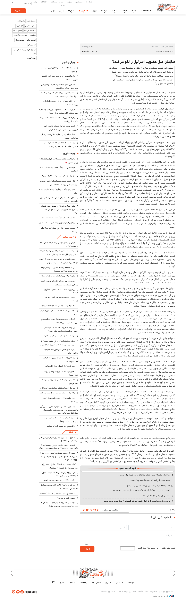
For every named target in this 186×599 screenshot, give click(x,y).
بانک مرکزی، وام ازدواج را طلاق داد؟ (156, 495)
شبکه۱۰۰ (89, 1)
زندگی (61, 10)
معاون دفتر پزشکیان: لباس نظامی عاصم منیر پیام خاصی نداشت (59, 199)
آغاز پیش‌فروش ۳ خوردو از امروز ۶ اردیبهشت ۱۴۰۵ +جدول (60, 381)
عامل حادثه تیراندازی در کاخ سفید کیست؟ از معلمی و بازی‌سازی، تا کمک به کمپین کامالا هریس (59, 343)
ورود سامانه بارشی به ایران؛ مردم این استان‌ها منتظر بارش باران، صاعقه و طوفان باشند (59, 252)
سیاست (104, 10)
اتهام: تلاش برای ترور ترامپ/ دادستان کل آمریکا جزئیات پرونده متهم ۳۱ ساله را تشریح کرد (58, 261)
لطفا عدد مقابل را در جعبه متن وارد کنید (156, 548)
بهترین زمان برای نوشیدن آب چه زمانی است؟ (58, 275)
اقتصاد (114, 10)
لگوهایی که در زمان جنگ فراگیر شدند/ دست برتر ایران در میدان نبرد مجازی (141, 490)
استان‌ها (71, 10)
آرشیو (35, 1)
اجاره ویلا (19, 25)
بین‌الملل (153, 46)
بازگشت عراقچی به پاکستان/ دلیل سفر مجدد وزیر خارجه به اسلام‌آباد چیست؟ (59, 269)
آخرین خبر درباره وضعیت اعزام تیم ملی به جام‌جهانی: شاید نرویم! (60, 419)
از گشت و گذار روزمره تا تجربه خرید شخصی (59, 480)
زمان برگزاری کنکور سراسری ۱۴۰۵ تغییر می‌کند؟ (57, 392)
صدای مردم (62, 3)
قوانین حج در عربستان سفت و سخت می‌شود (58, 305)
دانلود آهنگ (17, 30)
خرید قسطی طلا (30, 30)
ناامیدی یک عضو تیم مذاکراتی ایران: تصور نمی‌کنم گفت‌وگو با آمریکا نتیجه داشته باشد (137, 501)
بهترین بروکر (19, 40)
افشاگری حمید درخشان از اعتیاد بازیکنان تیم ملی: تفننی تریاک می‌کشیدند (59, 86)
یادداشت (53, 1)
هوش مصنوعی (30, 25)
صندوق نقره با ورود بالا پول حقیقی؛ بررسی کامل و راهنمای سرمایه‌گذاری (58, 439)
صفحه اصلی (169, 46)
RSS (53, 582)
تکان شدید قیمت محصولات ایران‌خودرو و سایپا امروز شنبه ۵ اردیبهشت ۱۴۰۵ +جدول (59, 182)
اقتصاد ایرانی (31, 40)
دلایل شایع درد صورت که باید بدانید (61, 426)
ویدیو (53, 10)
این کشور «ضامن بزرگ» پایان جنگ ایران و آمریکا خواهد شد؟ (60, 103)
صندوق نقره (31, 21)
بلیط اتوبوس (31, 58)
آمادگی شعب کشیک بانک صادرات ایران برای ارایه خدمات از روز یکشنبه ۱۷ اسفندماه (60, 466)
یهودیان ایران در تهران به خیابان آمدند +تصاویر (57, 222)
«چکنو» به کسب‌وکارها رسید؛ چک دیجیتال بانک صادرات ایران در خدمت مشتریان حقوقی (58, 504)
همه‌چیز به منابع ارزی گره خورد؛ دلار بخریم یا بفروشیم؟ (149, 480)
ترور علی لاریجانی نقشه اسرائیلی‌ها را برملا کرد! (57, 388)
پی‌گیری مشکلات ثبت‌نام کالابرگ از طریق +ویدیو (61, 291)
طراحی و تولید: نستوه (163, 596)
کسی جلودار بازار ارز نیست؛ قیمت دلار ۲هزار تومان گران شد (60, 400)
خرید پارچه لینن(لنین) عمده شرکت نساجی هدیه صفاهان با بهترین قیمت (60, 474)
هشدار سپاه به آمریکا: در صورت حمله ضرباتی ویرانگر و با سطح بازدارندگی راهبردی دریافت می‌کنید (59, 209)
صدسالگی (79, 1)
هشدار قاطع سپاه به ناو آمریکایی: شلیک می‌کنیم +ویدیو (148, 485)
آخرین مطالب (68, 237)
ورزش (94, 10)
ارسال (87, 549)
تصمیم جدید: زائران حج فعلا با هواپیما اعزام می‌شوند (59, 229)
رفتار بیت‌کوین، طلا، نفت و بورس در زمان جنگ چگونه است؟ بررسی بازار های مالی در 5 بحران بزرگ (58, 447)
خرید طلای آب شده (20, 35)
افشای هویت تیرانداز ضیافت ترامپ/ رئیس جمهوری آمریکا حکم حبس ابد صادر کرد (60, 128)
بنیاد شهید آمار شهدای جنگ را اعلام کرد (60, 366)
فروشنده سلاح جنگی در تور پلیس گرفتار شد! (58, 335)
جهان (83, 10)
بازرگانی (70, 432)
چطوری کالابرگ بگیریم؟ (66, 498)
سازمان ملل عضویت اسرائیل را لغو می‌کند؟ (143, 62)
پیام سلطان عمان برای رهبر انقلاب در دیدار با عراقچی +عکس (59, 351)
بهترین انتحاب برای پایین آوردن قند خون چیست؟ (61, 299)
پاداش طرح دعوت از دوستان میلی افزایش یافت (57, 493)
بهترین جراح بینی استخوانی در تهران (25, 51)
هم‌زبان (69, 1)
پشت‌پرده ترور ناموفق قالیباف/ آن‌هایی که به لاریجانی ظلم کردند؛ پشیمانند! (59, 94)
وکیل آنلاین (21, 21)
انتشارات (44, 1)
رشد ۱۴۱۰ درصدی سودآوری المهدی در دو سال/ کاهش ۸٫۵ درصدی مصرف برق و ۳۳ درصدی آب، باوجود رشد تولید (59, 456)
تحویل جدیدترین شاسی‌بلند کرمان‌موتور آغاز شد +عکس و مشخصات (59, 486)
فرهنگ (124, 10)
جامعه (133, 10)
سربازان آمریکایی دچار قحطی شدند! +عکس (58, 217)
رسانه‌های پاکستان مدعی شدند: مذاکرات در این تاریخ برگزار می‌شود (144, 475)
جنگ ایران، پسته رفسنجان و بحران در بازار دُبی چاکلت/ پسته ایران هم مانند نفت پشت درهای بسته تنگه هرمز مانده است (59, 410)
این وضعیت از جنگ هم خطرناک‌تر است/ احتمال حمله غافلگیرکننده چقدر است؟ (61, 144)
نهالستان (33, 35)
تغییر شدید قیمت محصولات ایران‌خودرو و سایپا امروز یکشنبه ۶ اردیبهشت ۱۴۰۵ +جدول (58, 111)
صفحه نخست (146, 10)
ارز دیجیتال (32, 44)
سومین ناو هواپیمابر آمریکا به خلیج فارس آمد (57, 175)
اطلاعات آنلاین (168, 7)
